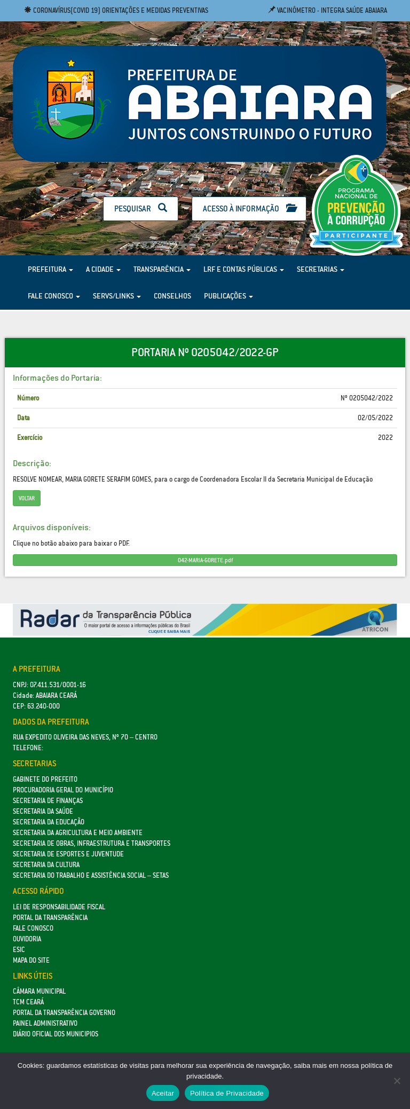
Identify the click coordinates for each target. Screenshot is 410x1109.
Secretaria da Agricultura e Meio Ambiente (78, 833)
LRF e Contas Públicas (243, 269)
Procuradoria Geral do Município (63, 790)
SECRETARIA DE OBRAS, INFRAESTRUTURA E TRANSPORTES (91, 843)
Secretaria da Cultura (46, 865)
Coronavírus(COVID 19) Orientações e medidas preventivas (116, 10)
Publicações (228, 296)
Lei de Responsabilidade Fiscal (59, 907)
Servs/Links (117, 296)
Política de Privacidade (227, 1093)
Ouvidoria (27, 939)
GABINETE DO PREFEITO (45, 779)
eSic (19, 950)
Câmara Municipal (39, 991)
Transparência (162, 269)
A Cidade (103, 269)
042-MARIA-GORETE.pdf (205, 560)
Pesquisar (140, 208)
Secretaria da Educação (48, 822)
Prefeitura (50, 269)
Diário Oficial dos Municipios (55, 1034)
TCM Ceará (28, 1002)
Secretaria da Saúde (43, 811)
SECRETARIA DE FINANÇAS (48, 801)
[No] (396, 1080)
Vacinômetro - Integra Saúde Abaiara (327, 10)
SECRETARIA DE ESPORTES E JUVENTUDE (68, 854)
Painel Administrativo (45, 1023)
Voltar (27, 498)
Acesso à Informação (249, 208)
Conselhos (172, 296)
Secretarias (320, 269)
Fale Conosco (54, 296)
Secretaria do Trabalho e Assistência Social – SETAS (91, 875)
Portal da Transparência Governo (64, 1013)
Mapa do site (31, 960)
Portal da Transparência (50, 918)
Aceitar (163, 1093)
